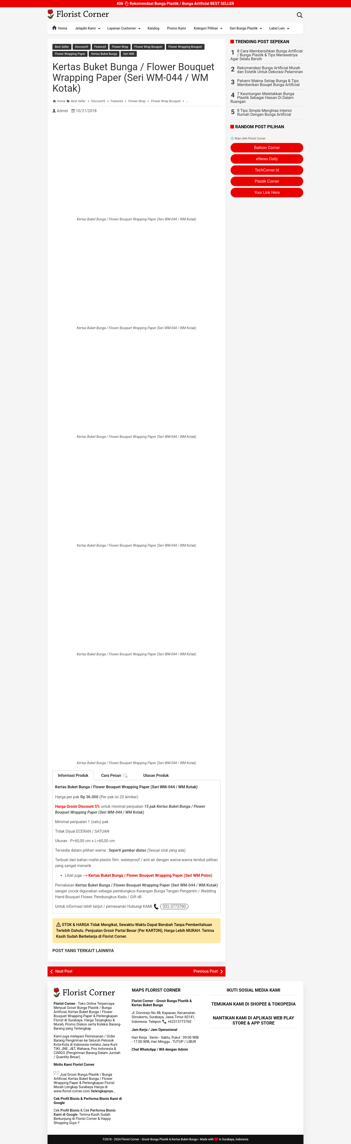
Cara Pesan (114, 776)
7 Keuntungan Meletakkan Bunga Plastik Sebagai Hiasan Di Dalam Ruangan (262, 97)
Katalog (153, 28)
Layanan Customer (124, 28)
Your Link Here (267, 192)
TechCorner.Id (267, 170)
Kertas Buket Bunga (104, 54)
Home (59, 28)
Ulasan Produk (156, 775)
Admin (62, 110)
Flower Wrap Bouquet (148, 47)
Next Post (63, 971)
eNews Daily (267, 159)
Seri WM (128, 54)
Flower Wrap (120, 47)
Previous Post (206, 971)
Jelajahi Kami (88, 28)
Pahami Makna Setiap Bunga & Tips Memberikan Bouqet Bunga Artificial (268, 83)
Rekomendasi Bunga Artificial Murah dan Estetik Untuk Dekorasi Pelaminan (270, 70)
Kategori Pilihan (209, 28)
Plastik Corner (267, 181)
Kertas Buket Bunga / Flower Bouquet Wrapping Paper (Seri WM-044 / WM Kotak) (133, 77)
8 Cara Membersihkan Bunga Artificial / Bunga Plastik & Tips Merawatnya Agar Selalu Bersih (266, 55)
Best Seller (62, 47)
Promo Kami (176, 28)
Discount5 (81, 47)
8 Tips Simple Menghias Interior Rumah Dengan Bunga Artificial (264, 112)
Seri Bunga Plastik (247, 28)
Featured (100, 47)
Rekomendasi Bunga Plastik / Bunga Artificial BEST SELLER (175, 2)
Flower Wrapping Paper (70, 54)
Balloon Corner (267, 148)
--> (147, 875)
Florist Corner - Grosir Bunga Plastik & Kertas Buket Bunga (159, 1139)
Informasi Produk (73, 775)
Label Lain (280, 28)
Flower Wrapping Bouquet (185, 47)
